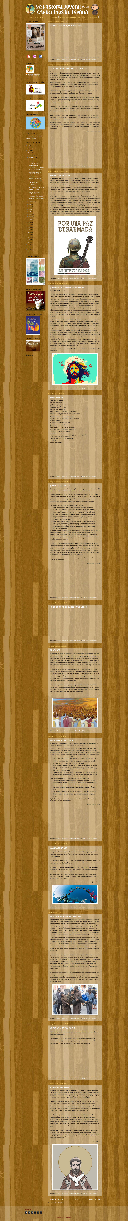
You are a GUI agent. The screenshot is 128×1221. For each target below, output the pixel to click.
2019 (29, 229)
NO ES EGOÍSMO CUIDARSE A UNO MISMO (68, 607)
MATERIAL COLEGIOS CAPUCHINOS (72, 17)
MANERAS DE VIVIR (58, 848)
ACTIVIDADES (92, 17)
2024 (29, 150)
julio (30, 204)
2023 (29, 153)
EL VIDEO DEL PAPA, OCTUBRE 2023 (66, 26)
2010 (29, 252)
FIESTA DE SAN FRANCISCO (62, 1087)
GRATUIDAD (55, 650)
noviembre (32, 157)
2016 (29, 237)
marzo (30, 214)
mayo (30, 209)
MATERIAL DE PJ (51, 17)
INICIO (30, 17)
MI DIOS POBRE (56, 397)
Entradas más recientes (56, 1199)
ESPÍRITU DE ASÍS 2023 (60, 175)
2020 (29, 227)
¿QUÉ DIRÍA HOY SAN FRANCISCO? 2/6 (67, 288)
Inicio (77, 1199)
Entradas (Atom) (59, 1202)
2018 (29, 232)
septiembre (32, 201)
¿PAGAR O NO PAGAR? (60, 486)
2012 (29, 247)
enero (30, 219)
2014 (29, 242)
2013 (29, 244)
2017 (29, 234)
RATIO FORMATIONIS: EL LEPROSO (65, 916)
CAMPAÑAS (39, 17)
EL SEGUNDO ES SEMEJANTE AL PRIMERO (68, 69)
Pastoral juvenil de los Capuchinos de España (34, 74)
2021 (29, 224)
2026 (29, 145)
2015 (29, 239)
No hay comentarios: (91, 59)
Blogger (69, 1217)
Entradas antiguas (95, 1199)
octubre (31, 160)
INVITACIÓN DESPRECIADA (61, 740)
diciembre (31, 155)
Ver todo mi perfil (30, 78)
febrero (31, 216)
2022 (29, 222)
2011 (29, 249)
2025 (29, 148)
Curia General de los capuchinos (34, 136)
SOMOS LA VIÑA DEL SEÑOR (62, 1028)
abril (30, 211)
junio (30, 206)
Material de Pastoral (31, 138)
